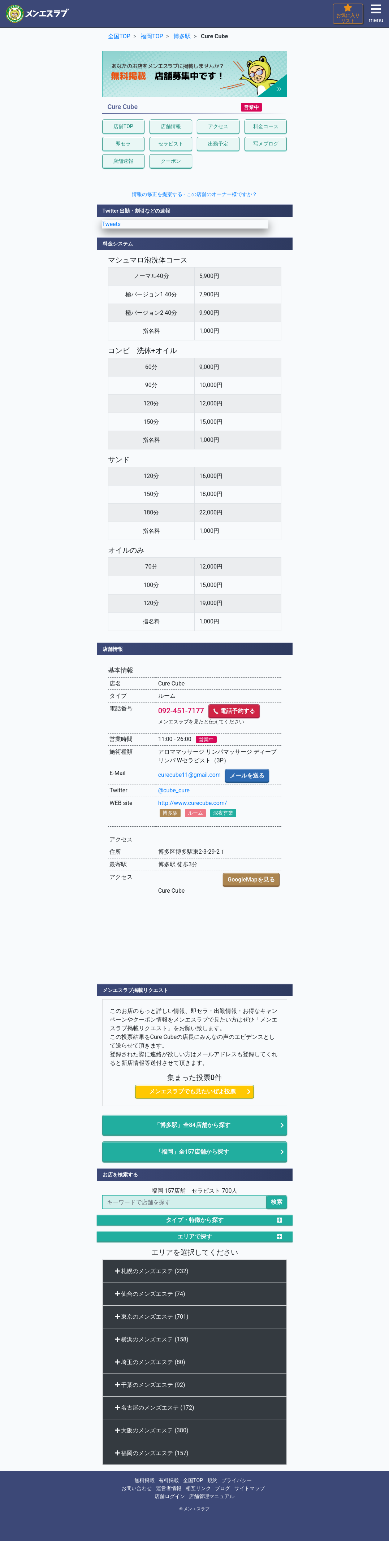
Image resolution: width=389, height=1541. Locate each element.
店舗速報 (123, 161)
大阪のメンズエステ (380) (152, 1430)
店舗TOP (123, 126)
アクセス (218, 126)
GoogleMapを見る (251, 879)
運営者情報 (168, 1488)
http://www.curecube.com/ (192, 803)
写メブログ (265, 144)
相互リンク (198, 1488)
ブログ (222, 1488)
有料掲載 (169, 1480)
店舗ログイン (170, 1496)
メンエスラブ (196, 1508)
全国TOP (193, 1480)
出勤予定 (218, 144)
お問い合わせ (136, 1488)
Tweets (111, 224)
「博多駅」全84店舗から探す (192, 1125)
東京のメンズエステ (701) (152, 1316)
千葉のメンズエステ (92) (150, 1384)
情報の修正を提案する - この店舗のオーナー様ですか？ (194, 194)
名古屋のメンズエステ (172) (154, 1407)
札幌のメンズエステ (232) (152, 1271)
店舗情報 (171, 126)
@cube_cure (174, 790)
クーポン (171, 161)
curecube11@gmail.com (189, 774)
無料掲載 (144, 1480)
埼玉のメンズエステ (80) (150, 1362)
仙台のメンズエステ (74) (150, 1293)
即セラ (123, 144)
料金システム (118, 244)
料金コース (265, 126)
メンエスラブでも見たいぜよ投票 (192, 1091)
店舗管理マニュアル (211, 1496)
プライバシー (236, 1480)
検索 (276, 1201)
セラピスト (170, 144)
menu (376, 15)
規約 (212, 1480)
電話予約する (234, 711)
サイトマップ (249, 1488)
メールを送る (247, 775)
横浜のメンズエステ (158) (152, 1339)
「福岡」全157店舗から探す (192, 1151)
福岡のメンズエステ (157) (152, 1453)
